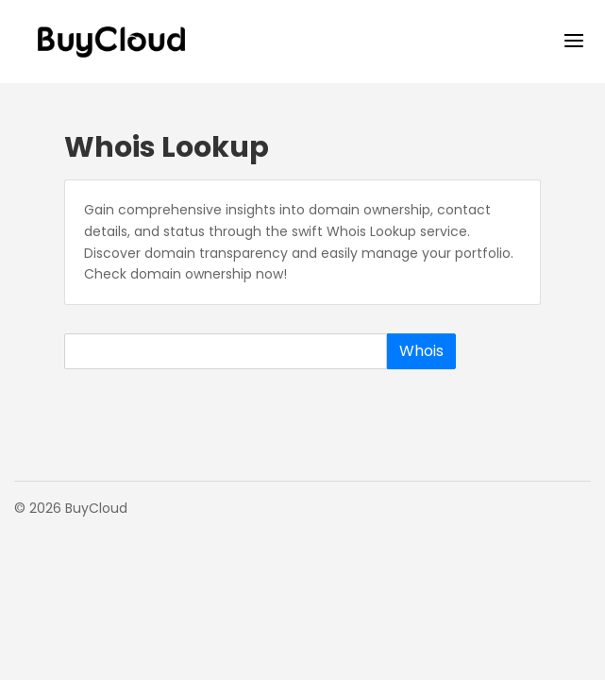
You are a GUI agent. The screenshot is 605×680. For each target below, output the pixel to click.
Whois (421, 351)
